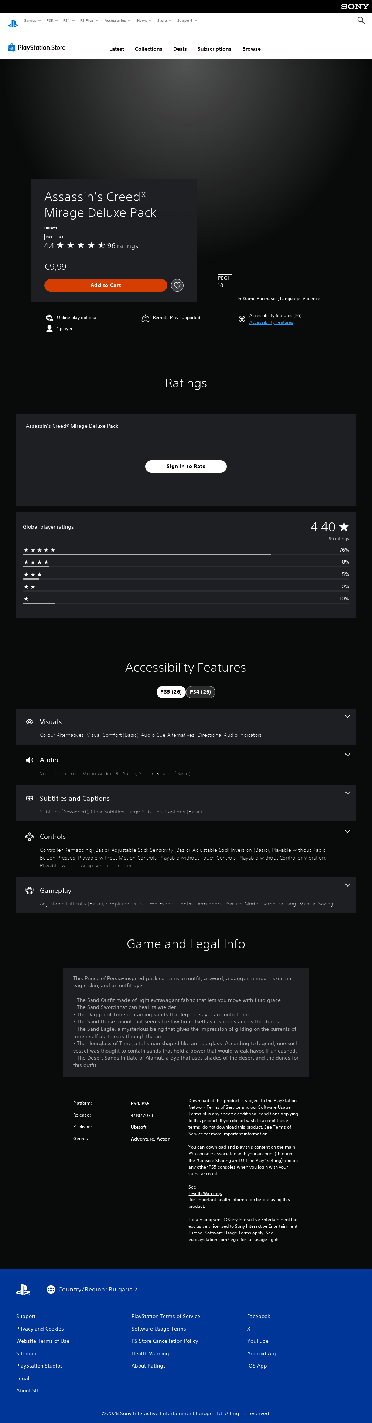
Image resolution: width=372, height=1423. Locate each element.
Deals (180, 41)
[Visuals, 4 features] (186, 720)
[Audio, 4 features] (186, 758)
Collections (149, 41)
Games (29, 20)
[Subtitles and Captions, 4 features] (186, 796)
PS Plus (87, 20)
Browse (251, 41)
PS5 (49, 20)
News (142, 20)
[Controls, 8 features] (186, 842)
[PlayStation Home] (13, 20)
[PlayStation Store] (38, 40)
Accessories (115, 20)
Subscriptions (215, 41)
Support (184, 20)
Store (162, 20)
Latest (116, 41)
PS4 (66, 20)
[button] (271, 315)
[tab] (171, 685)
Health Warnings (205, 1186)
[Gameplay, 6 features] (186, 888)
